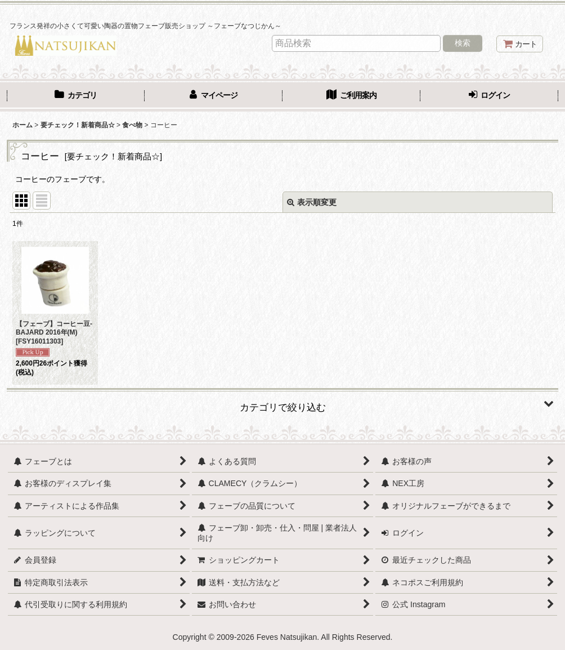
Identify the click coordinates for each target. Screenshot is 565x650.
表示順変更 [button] (312, 202)
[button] (282, 403)
